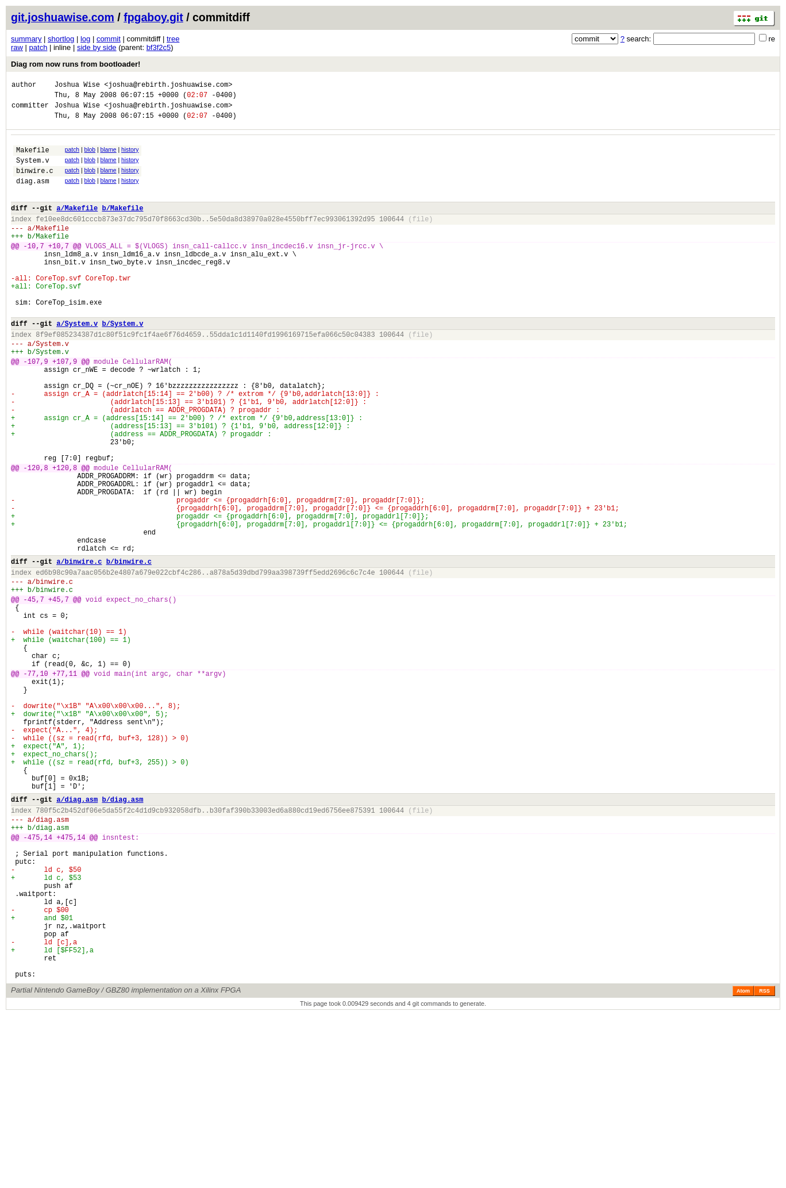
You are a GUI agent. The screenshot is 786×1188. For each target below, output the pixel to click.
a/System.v (77, 363)
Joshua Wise (77, 86)
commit (109, 38)
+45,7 (58, 694)
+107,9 (64, 408)
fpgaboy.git (153, 17)
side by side (97, 47)
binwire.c (34, 182)
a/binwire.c (79, 649)
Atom (743, 1163)
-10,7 (34, 270)
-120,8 (36, 536)
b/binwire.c (129, 649)
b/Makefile (122, 225)
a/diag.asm (77, 935)
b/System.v (122, 363)
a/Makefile (77, 225)
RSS (764, 1163)
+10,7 (58, 270)
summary (26, 38)
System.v (32, 170)
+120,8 (64, 536)
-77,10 (36, 784)
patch (38, 47)
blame (108, 156)
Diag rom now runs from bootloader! (75, 64)
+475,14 (70, 980)
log (85, 38)
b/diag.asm (122, 935)
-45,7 (34, 694)
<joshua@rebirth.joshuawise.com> (168, 86)
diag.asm (32, 194)
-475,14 (38, 980)
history (129, 156)
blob (90, 156)
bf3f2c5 (159, 47)
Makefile (32, 158)
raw (17, 47)
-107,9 (36, 408)
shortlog (61, 38)
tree (173, 38)
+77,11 (64, 784)
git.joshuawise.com (62, 17)
